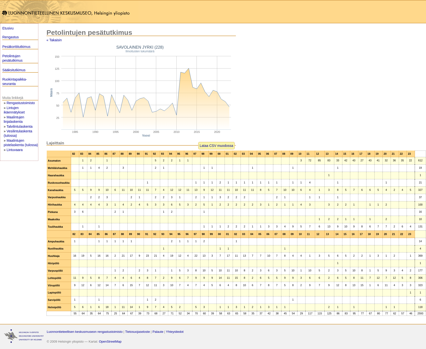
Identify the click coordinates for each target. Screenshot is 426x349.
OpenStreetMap (110, 341)
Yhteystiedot (175, 332)
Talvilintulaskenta (19, 126)
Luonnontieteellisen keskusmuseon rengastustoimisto (84, 332)
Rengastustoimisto (21, 103)
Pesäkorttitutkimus (16, 47)
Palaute (157, 332)
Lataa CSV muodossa (216, 146)
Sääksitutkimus (13, 70)
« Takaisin (54, 40)
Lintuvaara (15, 150)
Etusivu (8, 28)
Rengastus (10, 37)
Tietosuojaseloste (137, 332)
